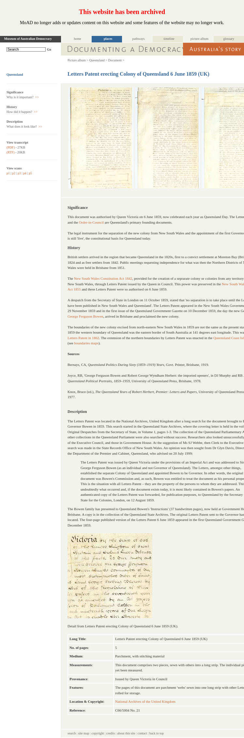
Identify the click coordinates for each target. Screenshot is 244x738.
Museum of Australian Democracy (28, 38)
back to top (156, 733)
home (77, 38)
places (108, 38)
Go (49, 49)
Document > (116, 60)
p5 (30, 173)
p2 (13, 173)
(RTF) (10, 152)
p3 (19, 173)
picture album (199, 38)
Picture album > (78, 60)
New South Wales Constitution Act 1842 (103, 278)
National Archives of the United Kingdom (145, 701)
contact (142, 733)
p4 (24, 173)
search (72, 733)
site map (83, 733)
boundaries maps (86, 343)
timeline (169, 38)
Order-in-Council (91, 222)
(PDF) (11, 147)
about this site (126, 733)
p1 (8, 173)
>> (36, 97)
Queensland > (98, 60)
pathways (138, 38)
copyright (97, 733)
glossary (228, 38)
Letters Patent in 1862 (83, 338)
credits (110, 733)
